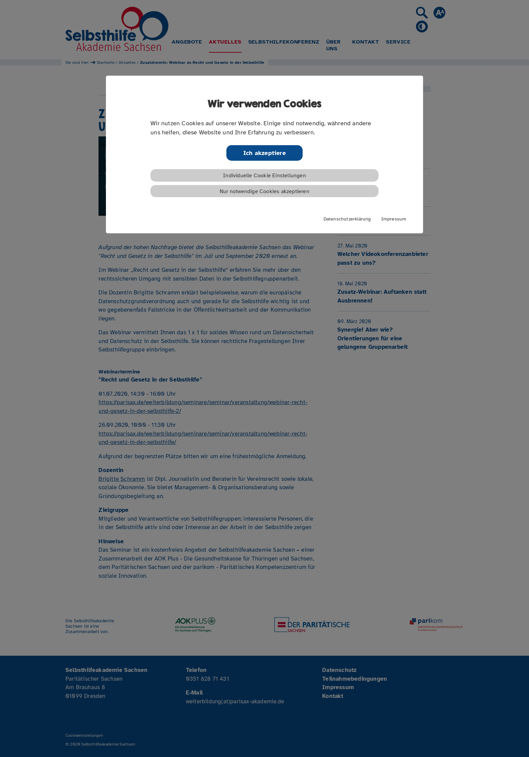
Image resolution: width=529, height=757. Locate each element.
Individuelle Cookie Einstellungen (264, 175)
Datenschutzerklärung (347, 219)
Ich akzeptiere (264, 153)
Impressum (394, 219)
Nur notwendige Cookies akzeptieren (264, 191)
